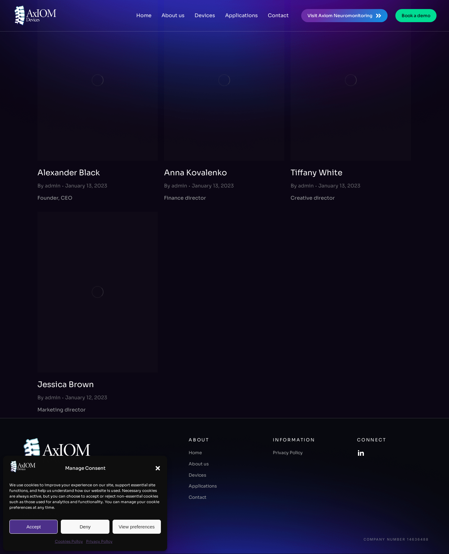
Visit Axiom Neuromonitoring (344, 15)
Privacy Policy (99, 541)
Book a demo (416, 15)
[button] (158, 468)
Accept (34, 526)
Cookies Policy (69, 541)
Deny (85, 526)
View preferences (137, 526)
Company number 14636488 (396, 539)
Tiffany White (316, 172)
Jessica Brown (65, 384)
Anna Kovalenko (195, 172)
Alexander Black (68, 172)
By (48, 185)
